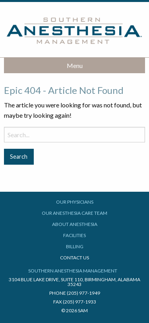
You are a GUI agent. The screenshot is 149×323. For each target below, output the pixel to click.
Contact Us (74, 258)
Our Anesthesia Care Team (74, 213)
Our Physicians (74, 202)
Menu (75, 65)
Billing (74, 246)
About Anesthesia (74, 224)
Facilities (74, 235)
